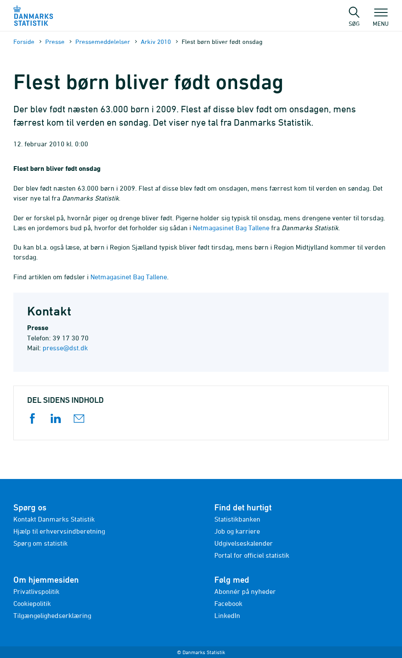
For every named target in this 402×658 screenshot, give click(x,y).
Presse (55, 41)
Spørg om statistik (40, 543)
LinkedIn (227, 615)
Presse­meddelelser (102, 41)
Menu (381, 19)
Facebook (228, 603)
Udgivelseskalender (243, 543)
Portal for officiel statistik (251, 555)
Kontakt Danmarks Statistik (54, 519)
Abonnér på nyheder (245, 591)
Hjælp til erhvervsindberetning (59, 531)
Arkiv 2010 (156, 41)
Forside (23, 41)
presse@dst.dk (65, 348)
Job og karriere (237, 531)
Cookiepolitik (32, 603)
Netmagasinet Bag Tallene (231, 228)
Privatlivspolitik (36, 591)
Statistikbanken (237, 519)
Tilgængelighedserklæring (52, 615)
